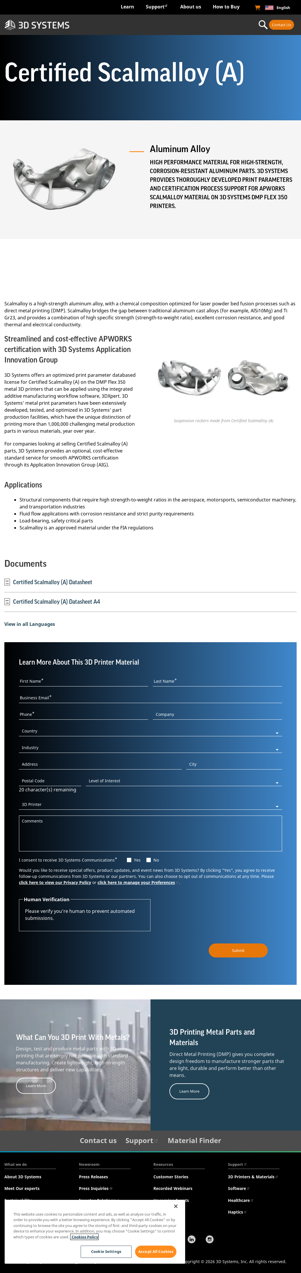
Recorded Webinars (172, 1188)
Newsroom (89, 1164)
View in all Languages (29, 624)
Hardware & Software (138, 24)
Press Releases (93, 1176)
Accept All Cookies (155, 1251)
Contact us (98, 1140)
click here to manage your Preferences (138, 882)
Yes (137, 860)
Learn (127, 6)
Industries (96, 25)
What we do (15, 1164)
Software (239, 1188)
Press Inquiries (96, 1188)
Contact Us (281, 24)
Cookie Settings (106, 1251)
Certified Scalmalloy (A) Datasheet (48, 582)
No (156, 860)
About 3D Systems (22, 1176)
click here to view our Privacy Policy (55, 882)
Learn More (36, 1085)
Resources (163, 1164)
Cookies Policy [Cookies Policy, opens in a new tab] (84, 1236)
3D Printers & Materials (253, 1176)
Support (157, 6)
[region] (95, 1232)
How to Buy (226, 6)
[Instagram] (209, 1240)
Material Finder (194, 1140)
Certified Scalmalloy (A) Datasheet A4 (52, 601)
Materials (186, 25)
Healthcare (241, 1200)
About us (190, 6)
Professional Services (228, 24)
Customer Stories (170, 1176)
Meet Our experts (22, 1188)
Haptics (237, 1212)
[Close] (175, 1206)
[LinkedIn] (191, 1240)
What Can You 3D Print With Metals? (73, 1037)
